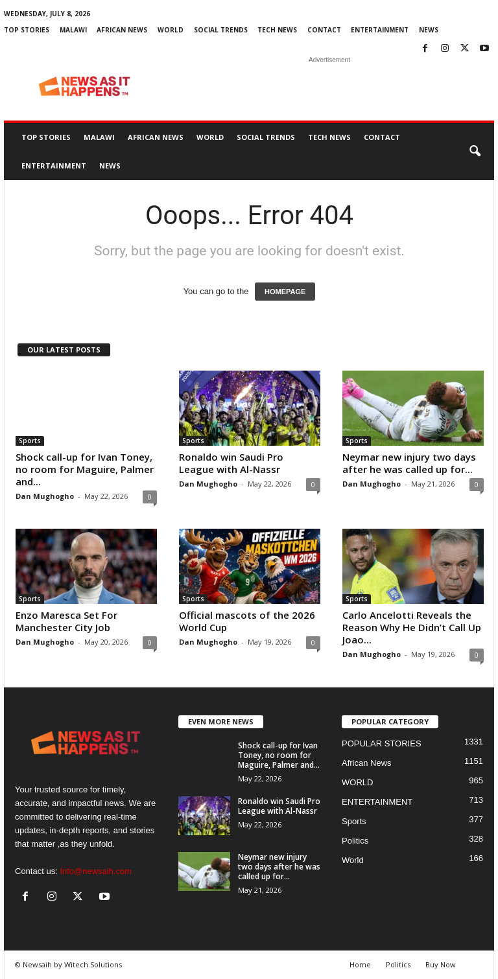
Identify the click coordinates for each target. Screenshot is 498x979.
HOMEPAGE (285, 291)
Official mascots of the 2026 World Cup (247, 621)
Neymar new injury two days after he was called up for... (409, 463)
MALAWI (73, 29)
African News (122, 29)
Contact (324, 29)
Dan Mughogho (45, 496)
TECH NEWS (277, 29)
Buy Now (440, 964)
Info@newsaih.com (96, 871)
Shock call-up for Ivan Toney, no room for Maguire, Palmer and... (85, 469)
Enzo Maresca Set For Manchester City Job (66, 621)
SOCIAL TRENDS (221, 29)
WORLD (171, 29)
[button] (474, 151)
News (428, 29)
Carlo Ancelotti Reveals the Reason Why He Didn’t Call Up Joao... (411, 627)
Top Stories (26, 29)
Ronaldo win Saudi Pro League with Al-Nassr (231, 463)
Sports (30, 440)
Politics (355, 841)
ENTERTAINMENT (380, 29)
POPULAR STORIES (381, 743)
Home (360, 964)
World (353, 860)
